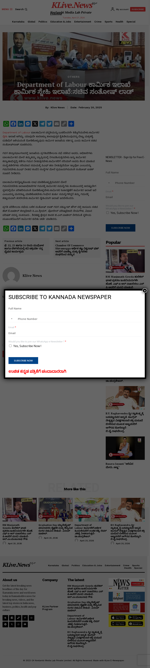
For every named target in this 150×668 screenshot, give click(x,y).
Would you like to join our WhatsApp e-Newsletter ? (37, 341)
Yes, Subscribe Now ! (27, 346)
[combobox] (11, 319)
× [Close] (144, 290)
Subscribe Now (23, 360)
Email (12, 327)
